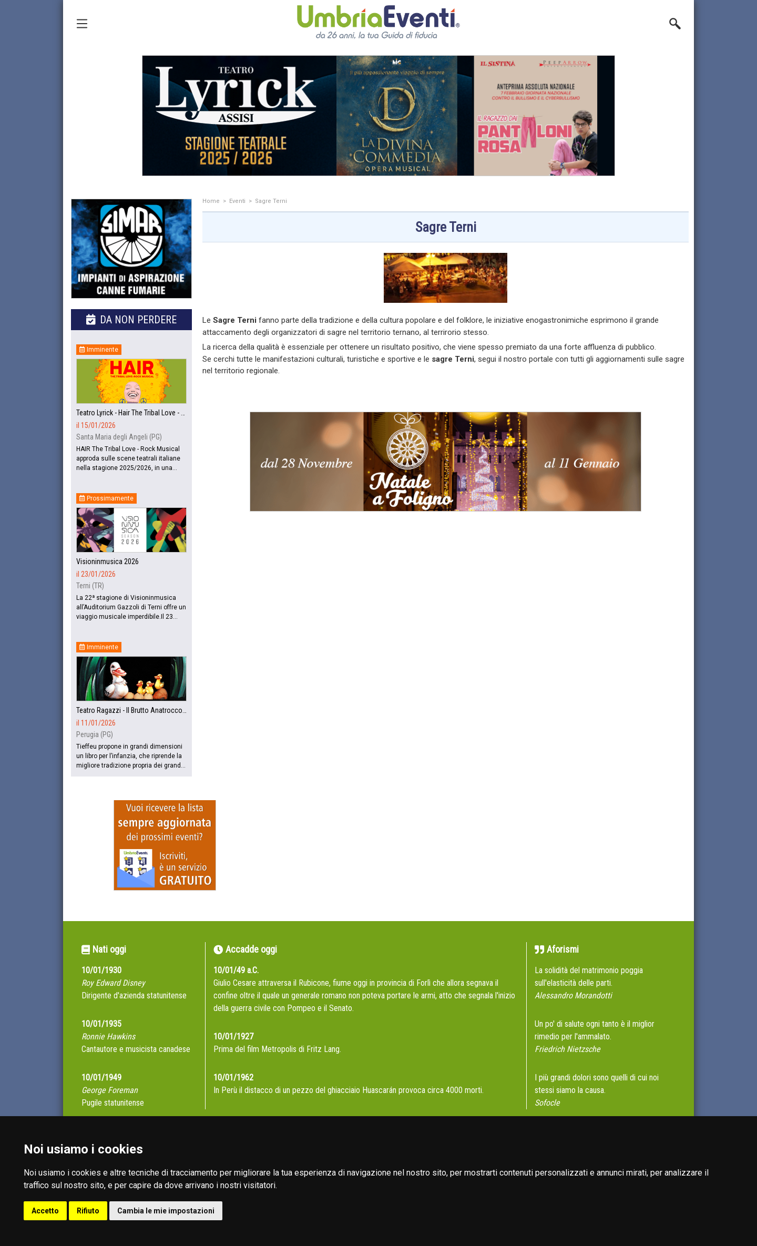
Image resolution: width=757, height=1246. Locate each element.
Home (211, 201)
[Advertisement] (445, 630)
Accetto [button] (45, 1211)
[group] (378, 115)
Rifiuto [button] (88, 1211)
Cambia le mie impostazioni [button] (165, 1211)
